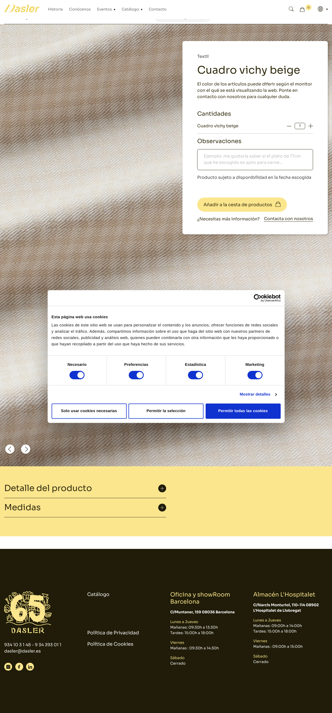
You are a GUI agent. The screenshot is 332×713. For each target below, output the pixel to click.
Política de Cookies (110, 644)
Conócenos (80, 9)
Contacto (157, 9)
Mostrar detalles (255, 394)
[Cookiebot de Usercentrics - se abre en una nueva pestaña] (258, 298)
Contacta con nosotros (288, 218)
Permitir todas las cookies (243, 411)
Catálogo (131, 9)
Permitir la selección (165, 411)
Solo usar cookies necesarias (89, 411)
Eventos (105, 9)
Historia (55, 9)
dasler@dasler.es (22, 651)
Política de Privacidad (113, 633)
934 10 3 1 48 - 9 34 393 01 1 (32, 645)
